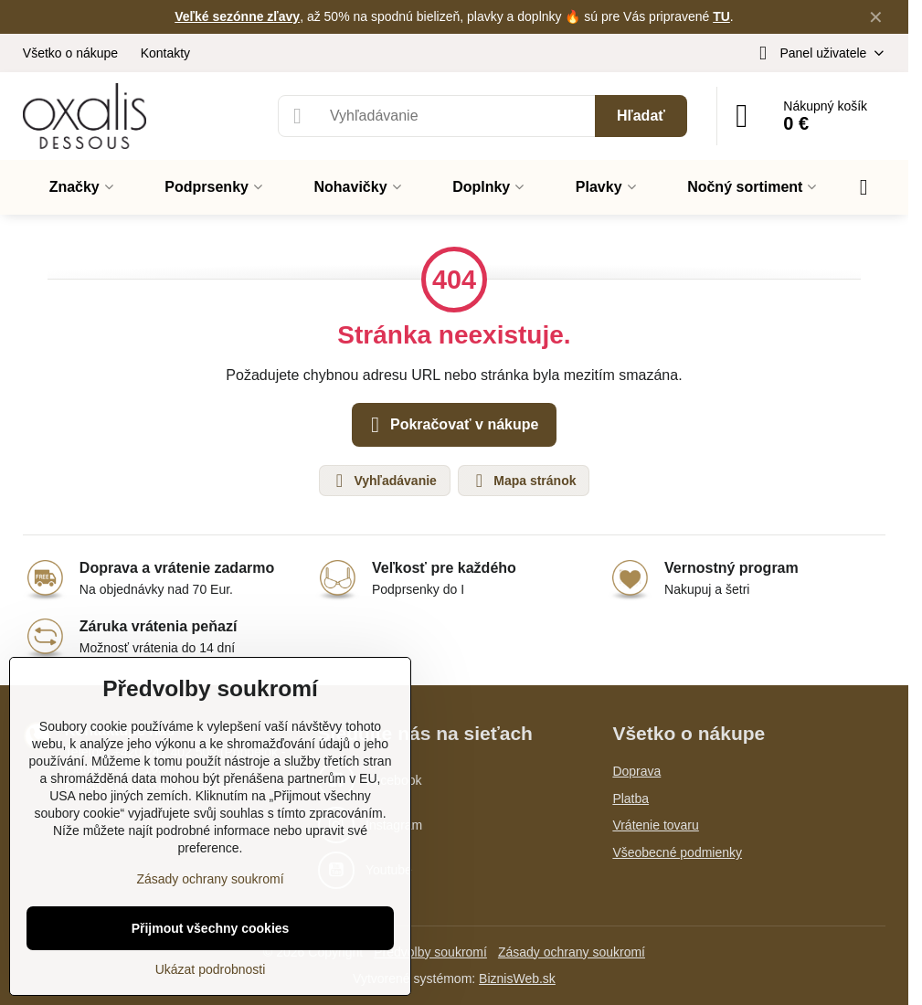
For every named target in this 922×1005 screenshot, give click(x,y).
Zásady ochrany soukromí (571, 952)
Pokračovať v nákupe (452, 425)
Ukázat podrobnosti (210, 969)
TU (721, 16)
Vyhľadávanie (384, 480)
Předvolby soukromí (430, 952)
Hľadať (641, 115)
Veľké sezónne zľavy (237, 16)
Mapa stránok (523, 480)
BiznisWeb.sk (517, 978)
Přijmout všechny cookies (211, 928)
